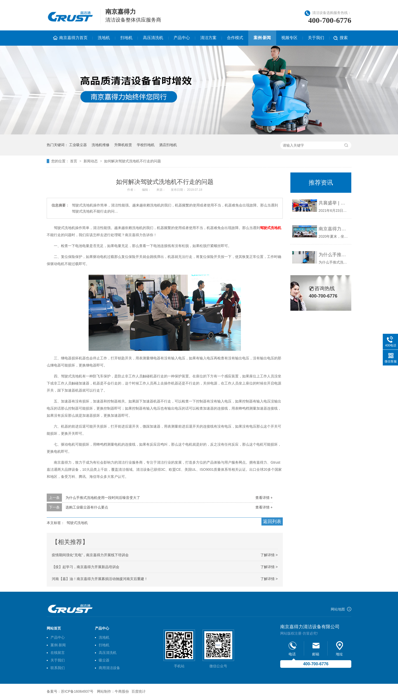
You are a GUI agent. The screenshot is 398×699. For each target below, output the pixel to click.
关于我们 (316, 38)
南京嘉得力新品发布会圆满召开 (334, 228)
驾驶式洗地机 (270, 228)
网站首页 (54, 628)
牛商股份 (122, 691)
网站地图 (338, 609)
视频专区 (289, 38)
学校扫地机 (146, 145)
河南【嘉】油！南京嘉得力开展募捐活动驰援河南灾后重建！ (100, 579)
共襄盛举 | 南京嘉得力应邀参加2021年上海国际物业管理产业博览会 (334, 202)
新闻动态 (91, 161)
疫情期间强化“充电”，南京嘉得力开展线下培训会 (90, 555)
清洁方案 (208, 38)
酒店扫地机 (168, 145)
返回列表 (272, 521)
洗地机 (104, 38)
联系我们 (58, 668)
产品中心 (182, 38)
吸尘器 (104, 660)
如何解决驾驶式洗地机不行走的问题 (132, 161)
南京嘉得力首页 (73, 38)
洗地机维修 (100, 145)
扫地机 (126, 38)
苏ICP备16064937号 (77, 691)
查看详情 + (264, 498)
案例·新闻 (262, 38)
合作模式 (235, 38)
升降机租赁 (123, 145)
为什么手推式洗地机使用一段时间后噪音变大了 (102, 498)
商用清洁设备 (109, 668)
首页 (74, 161)
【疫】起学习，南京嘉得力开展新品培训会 (85, 567)
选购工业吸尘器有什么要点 (86, 507)
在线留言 (58, 653)
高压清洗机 (153, 38)
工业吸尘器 (78, 145)
